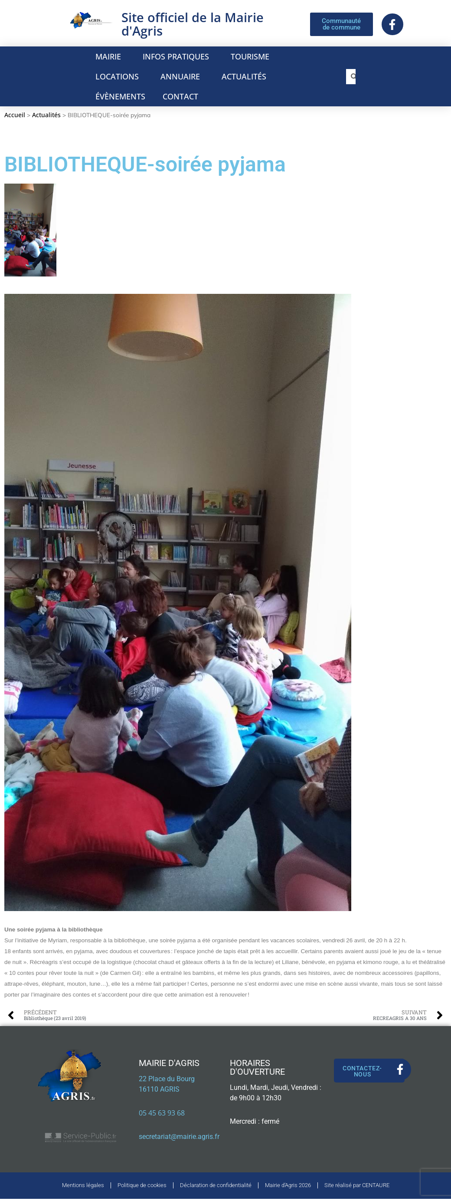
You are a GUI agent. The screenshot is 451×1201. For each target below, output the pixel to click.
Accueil (14, 115)
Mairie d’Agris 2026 (288, 1186)
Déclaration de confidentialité (216, 1186)
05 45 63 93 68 (162, 1113)
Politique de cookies (142, 1186)
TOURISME (252, 56)
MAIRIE (110, 56)
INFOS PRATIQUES (178, 56)
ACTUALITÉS (244, 76)
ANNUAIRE (182, 76)
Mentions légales (83, 1186)
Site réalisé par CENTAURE (356, 1186)
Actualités (46, 115)
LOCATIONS (119, 76)
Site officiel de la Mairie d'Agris (192, 24)
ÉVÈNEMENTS (120, 96)
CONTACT (180, 96)
